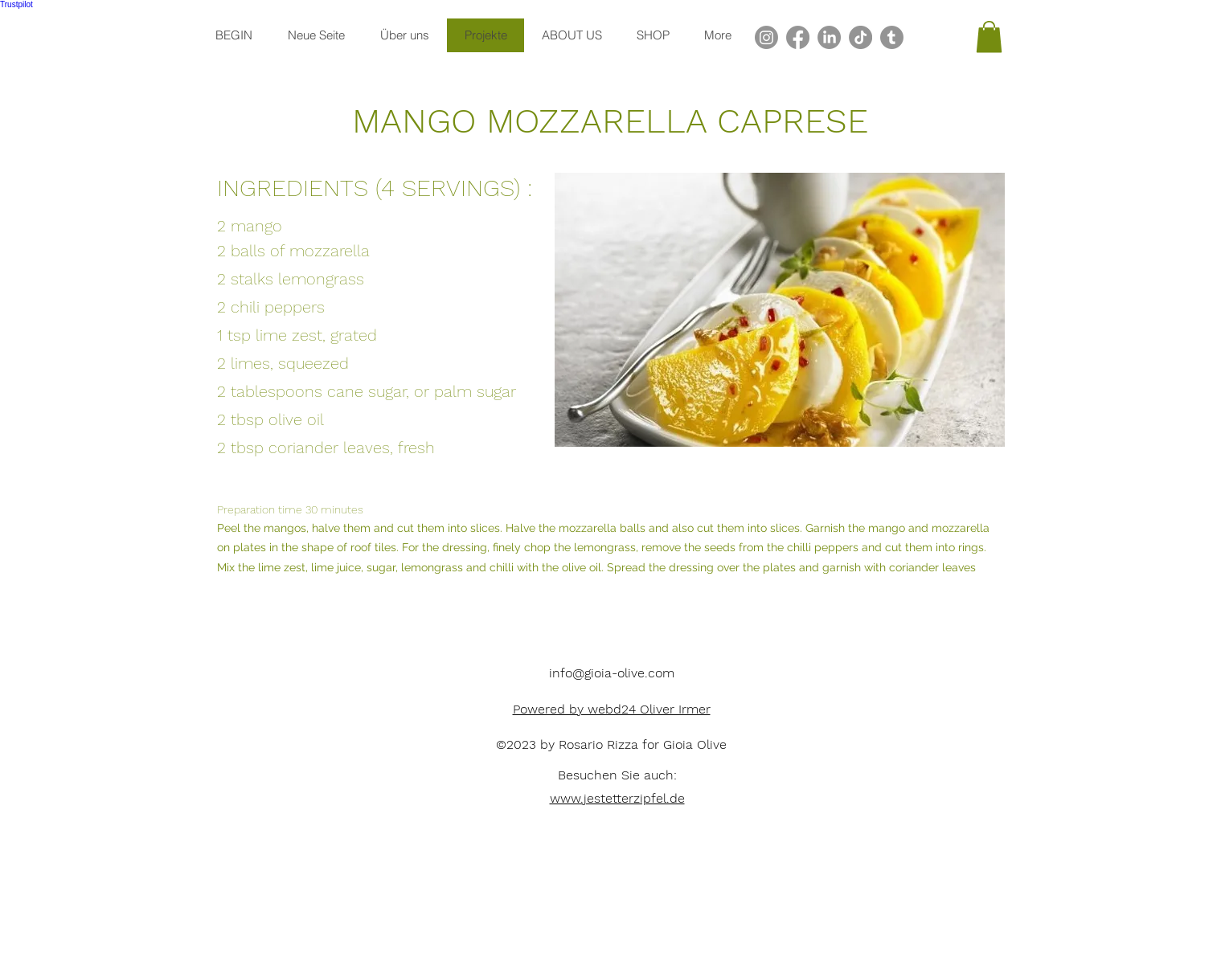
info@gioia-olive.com (611, 673)
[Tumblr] (891, 37)
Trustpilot (16, 4)
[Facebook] (797, 37)
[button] (989, 36)
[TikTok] (860, 37)
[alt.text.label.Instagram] (766, 37)
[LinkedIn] (829, 37)
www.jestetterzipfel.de (617, 798)
